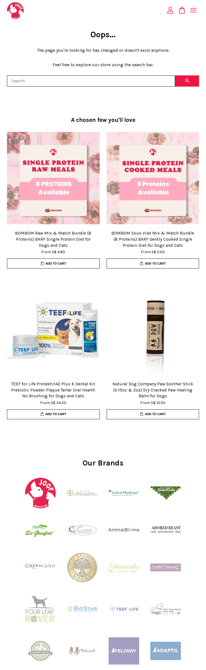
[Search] (91, 81)
